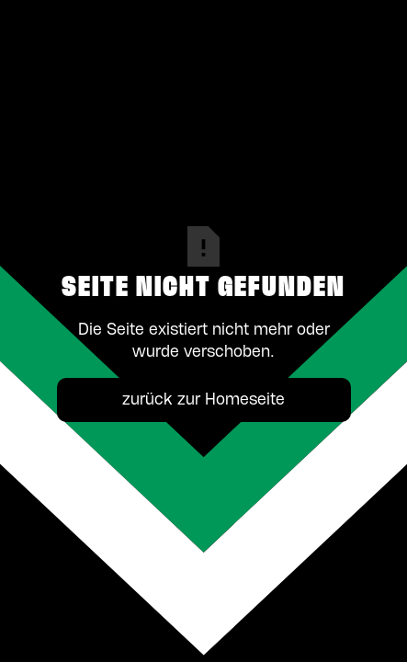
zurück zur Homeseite (203, 400)
